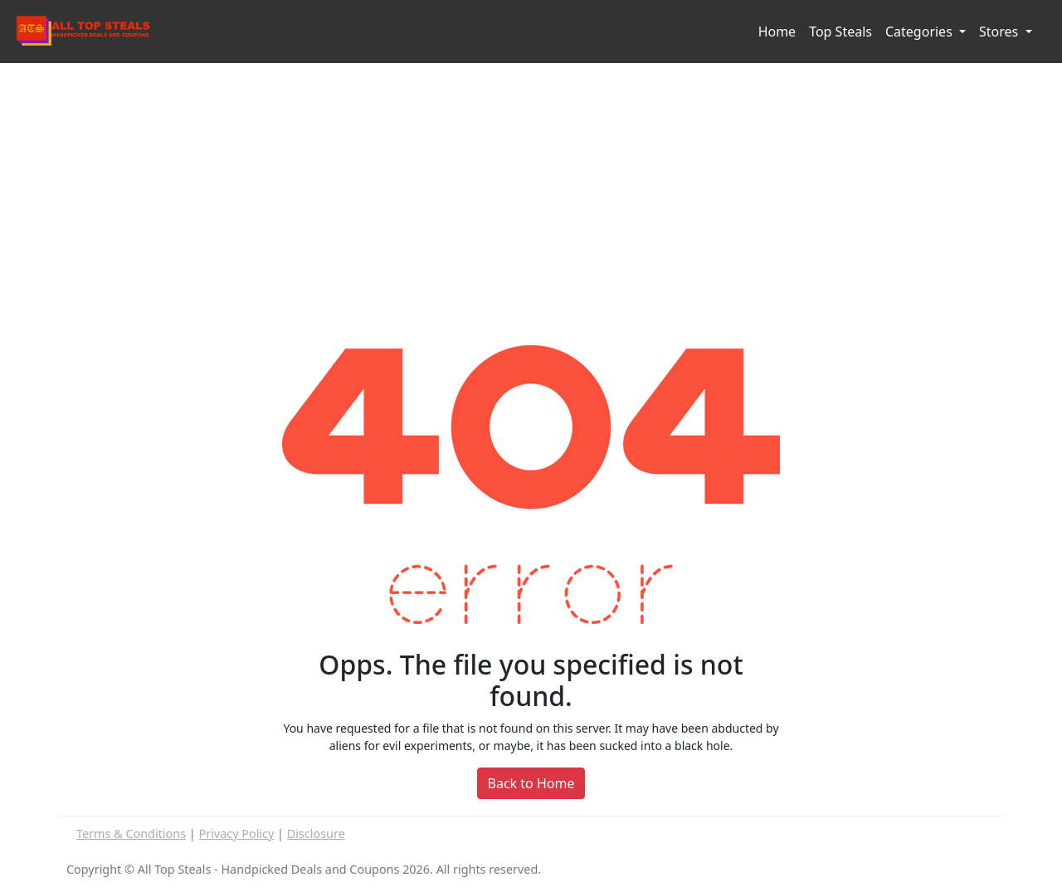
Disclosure (316, 833)
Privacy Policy (237, 833)
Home (777, 31)
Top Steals (840, 31)
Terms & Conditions (131, 833)
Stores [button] (1000, 31)
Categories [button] (920, 31)
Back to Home (531, 783)
